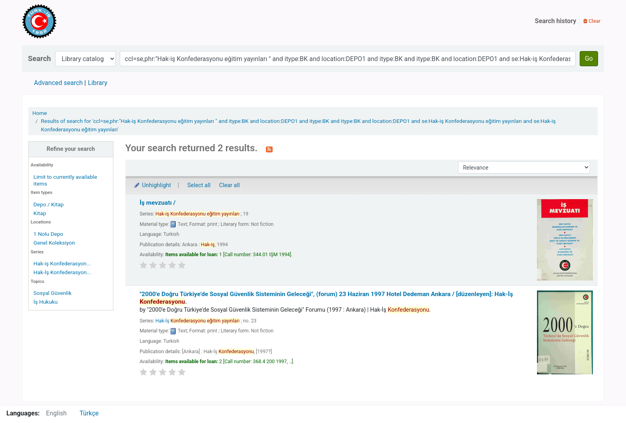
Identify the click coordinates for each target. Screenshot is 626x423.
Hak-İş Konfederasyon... (62, 272)
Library (97, 83)
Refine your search (71, 149)
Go (589, 58)
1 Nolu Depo (48, 234)
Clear (591, 21)
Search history (555, 21)
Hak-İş (197, 321)
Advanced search (58, 83)
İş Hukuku (45, 301)
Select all (198, 185)
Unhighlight (152, 185)
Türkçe (89, 413)
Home (39, 113)
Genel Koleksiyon (54, 242)
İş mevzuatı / (158, 202)
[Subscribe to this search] (269, 148)
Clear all (229, 185)
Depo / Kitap (49, 204)
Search (39, 58)
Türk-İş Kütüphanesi (62, 21)
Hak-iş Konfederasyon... (62, 263)
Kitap (40, 213)
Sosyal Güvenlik (52, 293)
